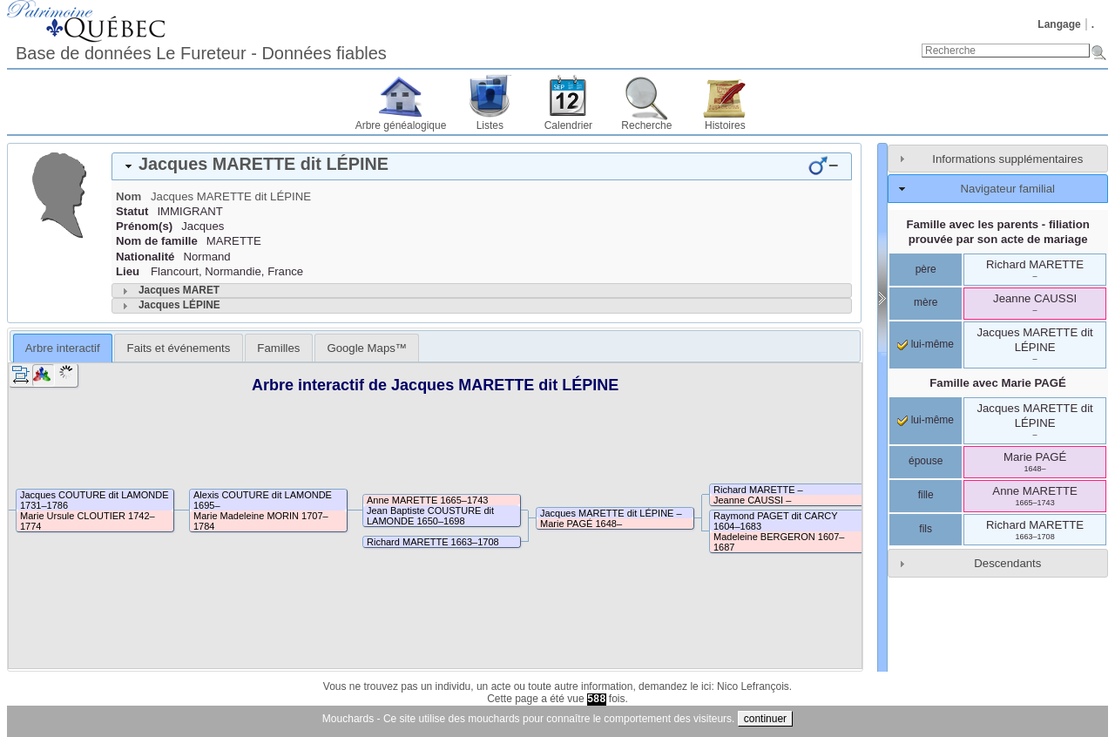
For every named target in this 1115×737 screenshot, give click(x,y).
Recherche (646, 125)
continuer (765, 719)
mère (925, 302)
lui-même (925, 344)
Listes (489, 125)
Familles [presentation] (278, 348)
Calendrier (568, 125)
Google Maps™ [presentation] (367, 348)
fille (926, 495)
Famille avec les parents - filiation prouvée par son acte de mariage (997, 232)
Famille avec (997, 382)
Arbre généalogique (401, 125)
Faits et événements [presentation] (179, 348)
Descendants (1007, 563)
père (926, 269)
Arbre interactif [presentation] (62, 348)
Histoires (725, 125)
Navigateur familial (1008, 188)
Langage (1058, 24)
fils (925, 529)
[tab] (482, 166)
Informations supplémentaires (1007, 159)
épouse (926, 461)
